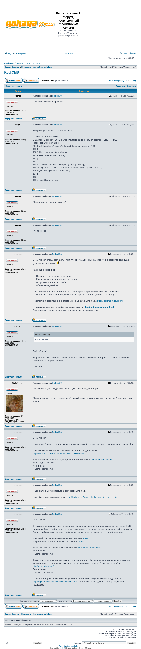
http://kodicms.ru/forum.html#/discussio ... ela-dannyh (59, 453)
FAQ (123, 54)
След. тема (131, 86)
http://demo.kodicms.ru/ (89, 547)
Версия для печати (14, 86)
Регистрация (19, 54)
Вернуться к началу (13, 119)
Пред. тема (120, 86)
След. (134, 81)
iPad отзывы (69, 54)
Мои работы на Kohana (42, 67)
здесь (85, 538)
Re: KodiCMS (57, 96)
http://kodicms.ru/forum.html (99, 307)
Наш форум (26, 67)
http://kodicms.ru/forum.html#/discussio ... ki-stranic (92, 497)
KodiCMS (11, 72)
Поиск (132, 54)
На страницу (114, 81)
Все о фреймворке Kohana (69, 646)
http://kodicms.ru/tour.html (110, 301)
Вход (8, 54)
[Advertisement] (111, 24)
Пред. (122, 81)
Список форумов (12, 67)
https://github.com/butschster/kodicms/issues (55, 581)
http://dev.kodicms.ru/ (101, 459)
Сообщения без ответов (14, 63)
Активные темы (33, 63)
